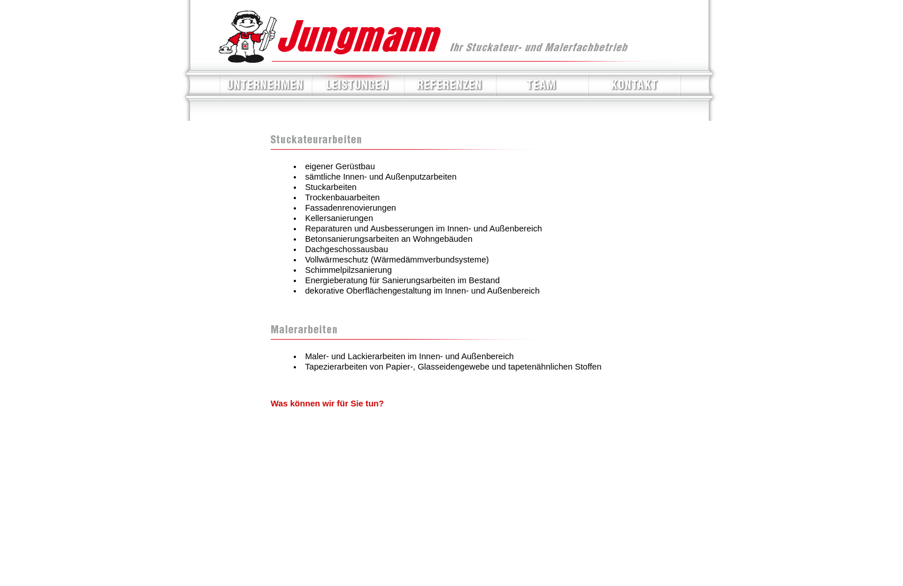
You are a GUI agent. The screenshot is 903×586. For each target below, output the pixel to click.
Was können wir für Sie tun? (327, 403)
